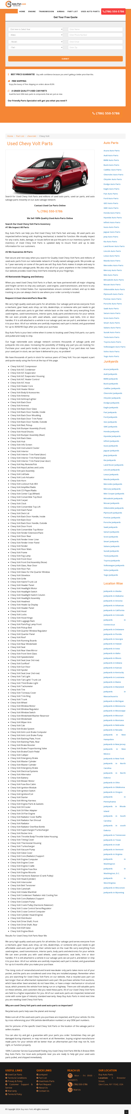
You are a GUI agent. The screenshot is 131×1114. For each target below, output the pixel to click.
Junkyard (43, 1072)
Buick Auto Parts (111, 165)
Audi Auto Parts (111, 155)
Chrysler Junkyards (112, 398)
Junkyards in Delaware (114, 629)
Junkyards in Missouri (113, 715)
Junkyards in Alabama (113, 596)
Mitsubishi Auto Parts (114, 279)
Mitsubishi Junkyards (113, 498)
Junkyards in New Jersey (114, 744)
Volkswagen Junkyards (114, 565)
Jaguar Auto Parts (112, 232)
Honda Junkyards (111, 431)
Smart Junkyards (111, 541)
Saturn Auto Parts (112, 313)
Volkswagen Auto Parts (114, 346)
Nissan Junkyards (111, 503)
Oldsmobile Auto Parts (114, 289)
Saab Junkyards (111, 527)
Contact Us (44, 1088)
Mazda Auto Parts (112, 260)
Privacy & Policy (15, 1078)
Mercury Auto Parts (113, 270)
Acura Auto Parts (112, 150)
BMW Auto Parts (111, 160)
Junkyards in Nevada (113, 730)
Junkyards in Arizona (113, 600)
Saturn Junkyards (111, 532)
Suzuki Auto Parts (112, 332)
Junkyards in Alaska (112, 591)
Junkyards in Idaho (112, 653)
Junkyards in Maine (112, 682)
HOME (22, 11)
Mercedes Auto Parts (113, 265)
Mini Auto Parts (111, 275)
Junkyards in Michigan (114, 701)
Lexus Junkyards (111, 474)
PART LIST (73, 11)
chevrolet (31, 136)
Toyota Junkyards (112, 560)
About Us (43, 1085)
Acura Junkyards (111, 369)
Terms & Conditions (17, 1075)
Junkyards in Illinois (112, 658)
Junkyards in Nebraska (114, 725)
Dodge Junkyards (111, 402)
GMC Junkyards (110, 426)
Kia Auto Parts (110, 241)
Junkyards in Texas (112, 840)
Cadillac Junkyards (112, 388)
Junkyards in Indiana (113, 663)
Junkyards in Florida (113, 634)
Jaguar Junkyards (111, 450)
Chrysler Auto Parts (113, 179)
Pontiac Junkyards (112, 517)
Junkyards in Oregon (113, 792)
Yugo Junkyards (111, 575)
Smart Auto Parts (112, 322)
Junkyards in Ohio (112, 782)
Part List (20, 136)
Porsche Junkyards (112, 522)
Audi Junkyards (110, 374)
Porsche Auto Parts (113, 303)
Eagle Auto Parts (111, 189)
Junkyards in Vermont (113, 849)
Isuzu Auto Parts (111, 227)
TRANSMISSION (46, 11)
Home (10, 136)
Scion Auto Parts (111, 318)
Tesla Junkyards (111, 556)
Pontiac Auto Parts (112, 299)
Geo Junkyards (110, 422)
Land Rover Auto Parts (114, 246)
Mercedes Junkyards (113, 484)
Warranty (12, 1088)
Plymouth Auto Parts (113, 294)
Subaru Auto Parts (112, 327)
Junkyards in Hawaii (113, 643)
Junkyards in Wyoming (114, 892)
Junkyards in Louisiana (114, 677)
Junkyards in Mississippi (114, 710)
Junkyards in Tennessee (114, 835)
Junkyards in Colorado (114, 615)
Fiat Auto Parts (111, 193)
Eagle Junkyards (111, 407)
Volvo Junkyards (111, 570)
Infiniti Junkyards (111, 441)
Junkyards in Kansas (113, 667)
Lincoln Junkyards (112, 469)
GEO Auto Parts (111, 203)
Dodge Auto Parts (112, 184)
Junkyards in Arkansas (114, 605)
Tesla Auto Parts (111, 337)
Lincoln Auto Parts (112, 251)
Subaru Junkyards (111, 546)
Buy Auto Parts (106, 1072)
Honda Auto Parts (112, 212)
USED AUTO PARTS (90, 11)
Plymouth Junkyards (113, 512)
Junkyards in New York (114, 758)
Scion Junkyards (111, 536)
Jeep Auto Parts (111, 236)
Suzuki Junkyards (111, 551)
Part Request (45, 1082)
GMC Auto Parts (111, 208)
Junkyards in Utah (112, 844)
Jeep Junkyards (110, 455)
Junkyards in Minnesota (114, 706)
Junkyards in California (114, 610)
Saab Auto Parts (111, 308)
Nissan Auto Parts (112, 284)
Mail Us (77, 1087)
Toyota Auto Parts (112, 342)
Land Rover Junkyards (113, 465)
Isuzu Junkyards (111, 445)
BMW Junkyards (111, 378)
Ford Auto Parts (111, 198)
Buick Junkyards (111, 383)
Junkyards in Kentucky (114, 672)
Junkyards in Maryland (114, 687)
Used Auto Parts (46, 1078)
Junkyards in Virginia (113, 854)
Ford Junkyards (110, 417)
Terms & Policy (15, 1091)
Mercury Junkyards (112, 489)
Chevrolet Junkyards (113, 393)
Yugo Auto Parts (111, 356)
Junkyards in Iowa (112, 648)
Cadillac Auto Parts (112, 169)
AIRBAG (60, 11)
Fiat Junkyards (110, 412)
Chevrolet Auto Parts (113, 174)
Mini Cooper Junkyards (114, 493)
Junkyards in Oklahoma (114, 787)
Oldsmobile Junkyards (114, 508)
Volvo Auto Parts (111, 351)
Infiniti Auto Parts (112, 222)
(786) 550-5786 (113, 11)
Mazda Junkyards (111, 479)
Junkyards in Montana (114, 720)
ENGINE (32, 11)
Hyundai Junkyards (112, 436)
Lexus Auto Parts (112, 255)
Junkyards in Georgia (113, 639)
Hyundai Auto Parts (113, 217)
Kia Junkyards (110, 460)
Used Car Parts (15, 1072)
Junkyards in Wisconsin (114, 887)
